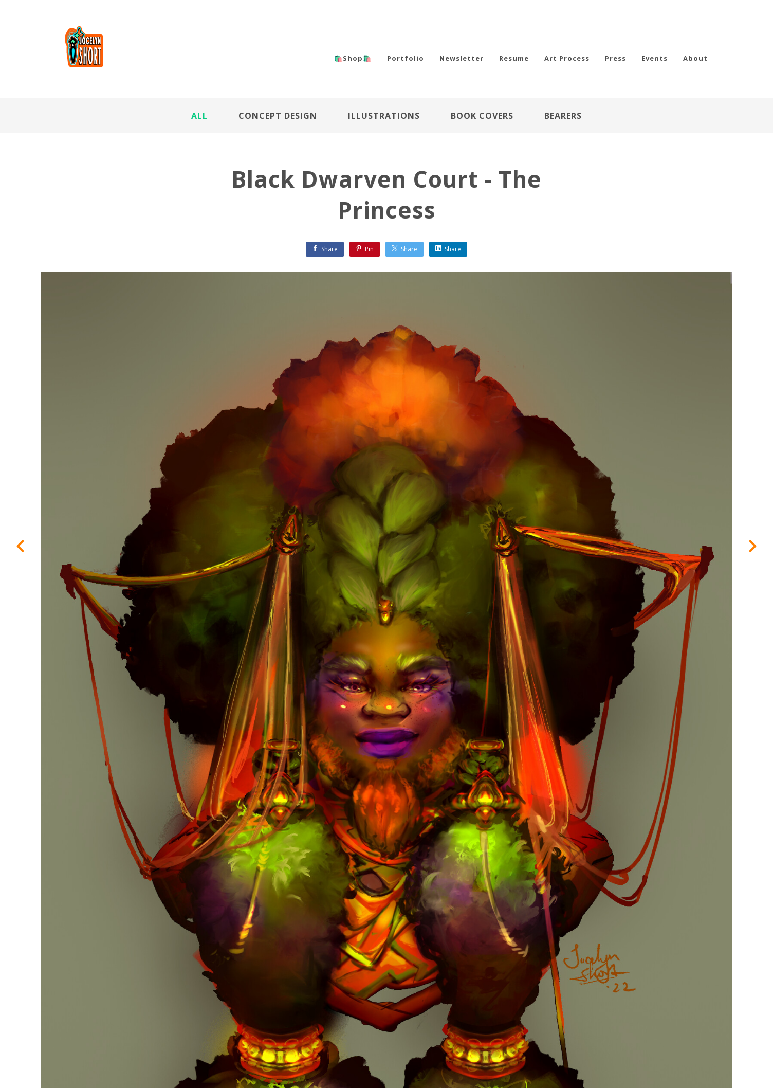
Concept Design (277, 115)
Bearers (563, 115)
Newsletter (461, 58)
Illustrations (384, 115)
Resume (514, 58)
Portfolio (405, 58)
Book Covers (482, 115)
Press (615, 58)
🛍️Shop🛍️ (353, 58)
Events (654, 58)
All (199, 115)
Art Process (567, 58)
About (695, 58)
